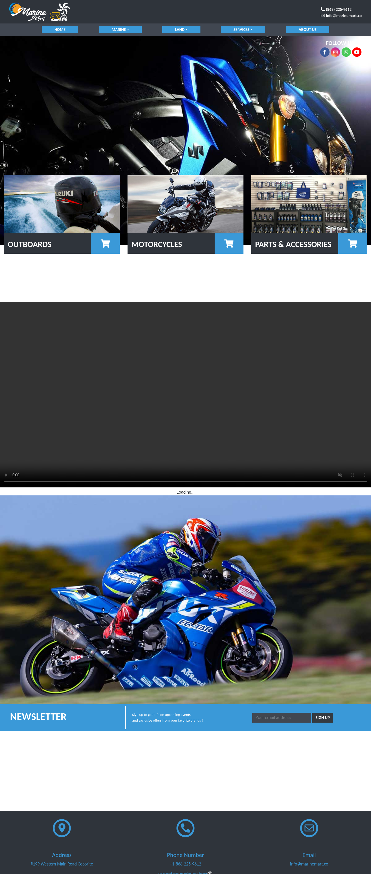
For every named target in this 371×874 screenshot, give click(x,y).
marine (119, 29)
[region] (185, 140)
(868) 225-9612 (336, 9)
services (242, 29)
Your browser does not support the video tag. (185, 394)
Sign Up (323, 717)
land (179, 29)
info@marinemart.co (341, 15)
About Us (307, 29)
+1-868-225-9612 (185, 864)
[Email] (281, 718)
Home (60, 29)
